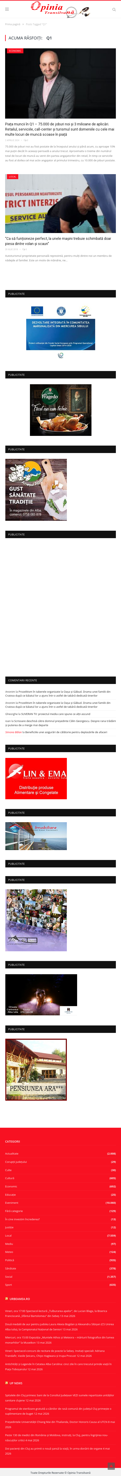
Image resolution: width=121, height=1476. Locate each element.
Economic (15, 50)
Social (8, 1277)
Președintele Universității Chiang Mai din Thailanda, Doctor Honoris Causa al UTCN (56, 1422)
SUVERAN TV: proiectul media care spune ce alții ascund (55, 714)
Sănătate (10, 1268)
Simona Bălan (13, 732)
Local (12, 176)
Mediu (9, 1244)
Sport (8, 1285)
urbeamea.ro (20, 1299)
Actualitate (11, 1153)
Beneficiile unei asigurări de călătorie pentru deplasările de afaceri (66, 732)
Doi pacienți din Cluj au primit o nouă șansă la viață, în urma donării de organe (53, 1448)
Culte (8, 1170)
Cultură (9, 1178)
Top (111, 1466)
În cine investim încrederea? (22, 1219)
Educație (10, 1194)
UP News (16, 1383)
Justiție (9, 1227)
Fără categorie (14, 1211)
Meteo (9, 1252)
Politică (9, 1260)
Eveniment (11, 1203)
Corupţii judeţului (16, 1162)
